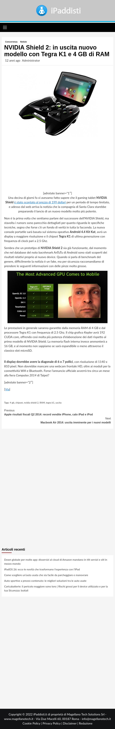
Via (7, 389)
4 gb (12, 402)
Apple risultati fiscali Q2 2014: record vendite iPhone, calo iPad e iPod (57, 412)
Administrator (31, 60)
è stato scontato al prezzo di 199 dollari (40, 202)
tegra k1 (50, 402)
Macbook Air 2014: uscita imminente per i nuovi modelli (57, 420)
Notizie (23, 42)
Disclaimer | (71, 723)
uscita (59, 402)
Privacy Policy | (52, 723)
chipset (19, 402)
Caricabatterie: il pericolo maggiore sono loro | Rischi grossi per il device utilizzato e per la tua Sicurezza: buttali (56, 588)
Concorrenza (11, 42)
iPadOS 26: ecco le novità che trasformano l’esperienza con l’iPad (42, 569)
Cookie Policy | (32, 723)
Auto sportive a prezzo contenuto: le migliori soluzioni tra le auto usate (45, 580)
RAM (42, 402)
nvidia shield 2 (31, 402)
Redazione (85, 723)
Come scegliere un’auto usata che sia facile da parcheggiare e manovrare (46, 575)
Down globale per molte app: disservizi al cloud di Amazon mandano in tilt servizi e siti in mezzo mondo (55, 561)
